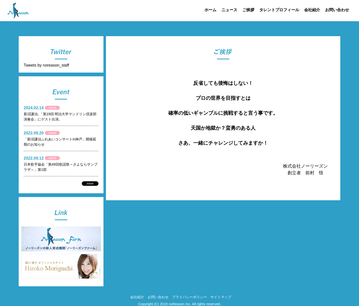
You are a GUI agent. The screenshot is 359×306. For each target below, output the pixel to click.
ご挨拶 (248, 10)
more (90, 183)
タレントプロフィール (279, 10)
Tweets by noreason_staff (46, 65)
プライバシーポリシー (189, 297)
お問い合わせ (337, 10)
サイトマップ (220, 297)
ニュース (229, 10)
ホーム (210, 10)
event (52, 107)
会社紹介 (312, 10)
